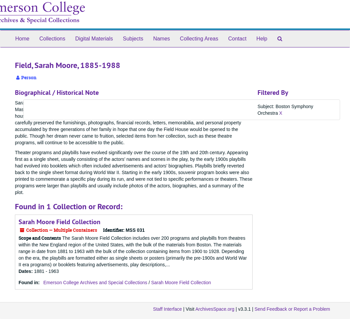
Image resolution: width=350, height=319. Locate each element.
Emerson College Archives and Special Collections (95, 282)
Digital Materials (94, 38)
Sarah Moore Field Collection (59, 222)
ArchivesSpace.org (214, 309)
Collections (52, 38)
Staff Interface (167, 309)
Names (161, 38)
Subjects (133, 38)
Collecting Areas (199, 38)
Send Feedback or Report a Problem (292, 309)
